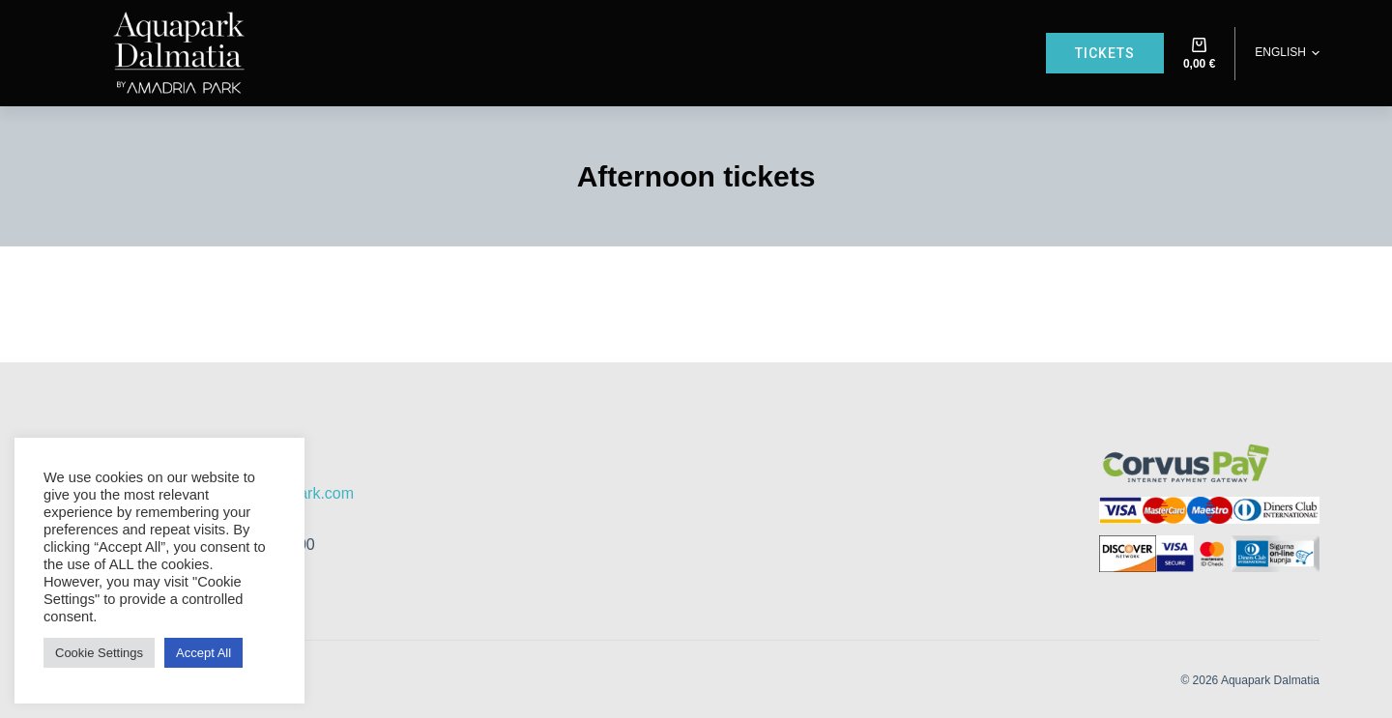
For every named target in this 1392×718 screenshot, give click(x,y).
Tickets (1105, 53)
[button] (1287, 53)
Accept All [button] (203, 653)
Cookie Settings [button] (99, 653)
